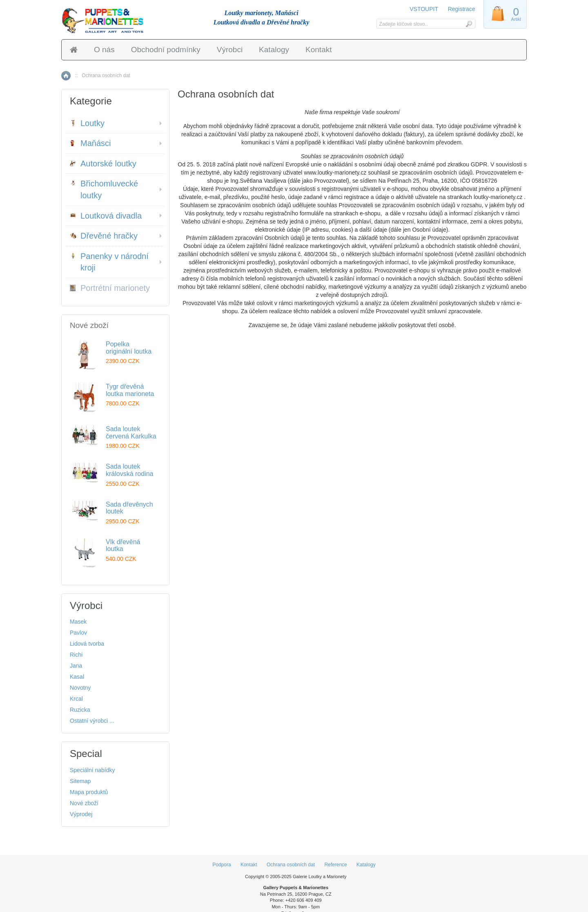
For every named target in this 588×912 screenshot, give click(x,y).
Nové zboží (84, 803)
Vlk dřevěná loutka (123, 545)
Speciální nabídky (92, 770)
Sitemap (80, 781)
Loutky (87, 123)
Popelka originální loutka (128, 348)
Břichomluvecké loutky (104, 189)
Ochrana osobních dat (291, 865)
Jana (76, 665)
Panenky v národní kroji (109, 262)
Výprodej (81, 814)
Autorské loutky (103, 163)
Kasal (77, 676)
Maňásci (90, 143)
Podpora (221, 865)
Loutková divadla (106, 215)
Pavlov (78, 632)
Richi (76, 654)
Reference (335, 865)
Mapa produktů (89, 792)
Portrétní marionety (110, 287)
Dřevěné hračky (104, 235)
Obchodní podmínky (165, 49)
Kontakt (318, 49)
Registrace (461, 9)
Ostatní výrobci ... (92, 720)
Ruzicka (80, 709)
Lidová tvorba (87, 643)
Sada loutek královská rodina (130, 470)
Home (66, 75)
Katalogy (274, 49)
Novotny (80, 687)
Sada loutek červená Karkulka (131, 432)
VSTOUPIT (424, 9)
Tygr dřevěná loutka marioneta (130, 390)
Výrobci (230, 49)
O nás (104, 49)
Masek (78, 621)
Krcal (76, 698)
